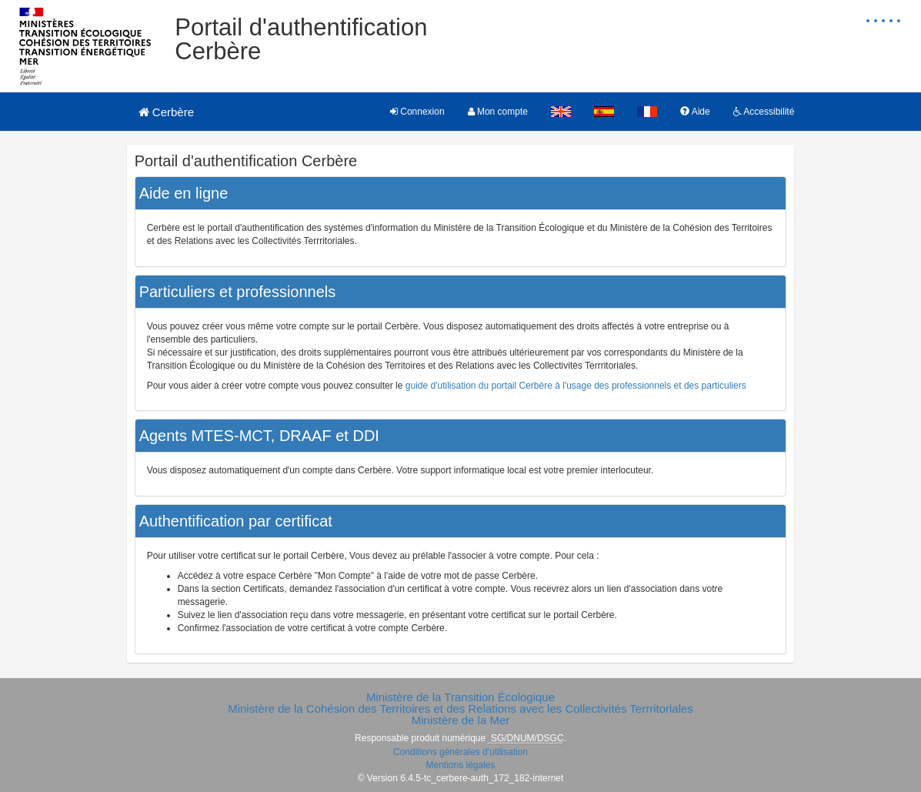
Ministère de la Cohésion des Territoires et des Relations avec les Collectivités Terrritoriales (460, 708)
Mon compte (498, 111)
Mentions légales (460, 765)
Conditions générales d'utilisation (460, 752)
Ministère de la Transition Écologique (460, 696)
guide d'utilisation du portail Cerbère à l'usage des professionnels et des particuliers (575, 385)
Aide (695, 111)
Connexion (417, 111)
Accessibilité (764, 111)
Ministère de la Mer (461, 720)
